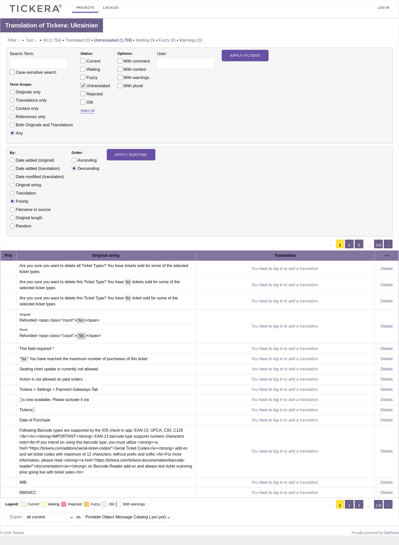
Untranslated (95, 85)
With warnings (136, 77)
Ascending (87, 160)
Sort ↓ (31, 40)
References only (30, 116)
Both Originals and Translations (44, 125)
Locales (111, 7)
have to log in (271, 269)
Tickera (18, 533)
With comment (136, 61)
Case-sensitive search (36, 72)
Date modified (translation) (40, 176)
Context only (27, 108)
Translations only (31, 100)
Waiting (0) (145, 40)
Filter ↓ (14, 40)
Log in (383, 7)
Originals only (28, 92)
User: (162, 53)
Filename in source (33, 209)
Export (16, 517)
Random (23, 226)
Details (387, 269)
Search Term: (22, 53)
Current (90, 60)
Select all (87, 111)
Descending (88, 168)
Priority (22, 201)
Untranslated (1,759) (113, 40)
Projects (85, 7)
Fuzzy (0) (167, 40)
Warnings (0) (190, 40)
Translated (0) (77, 40)
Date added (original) (35, 160)
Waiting (90, 69)
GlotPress (391, 533)
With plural (133, 85)
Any (19, 133)
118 (378, 245)
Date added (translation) (38, 168)
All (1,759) (52, 40)
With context (134, 69)
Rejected (91, 93)
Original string (28, 185)
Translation (26, 193)
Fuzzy (89, 77)
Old (86, 101)
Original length (29, 217)
